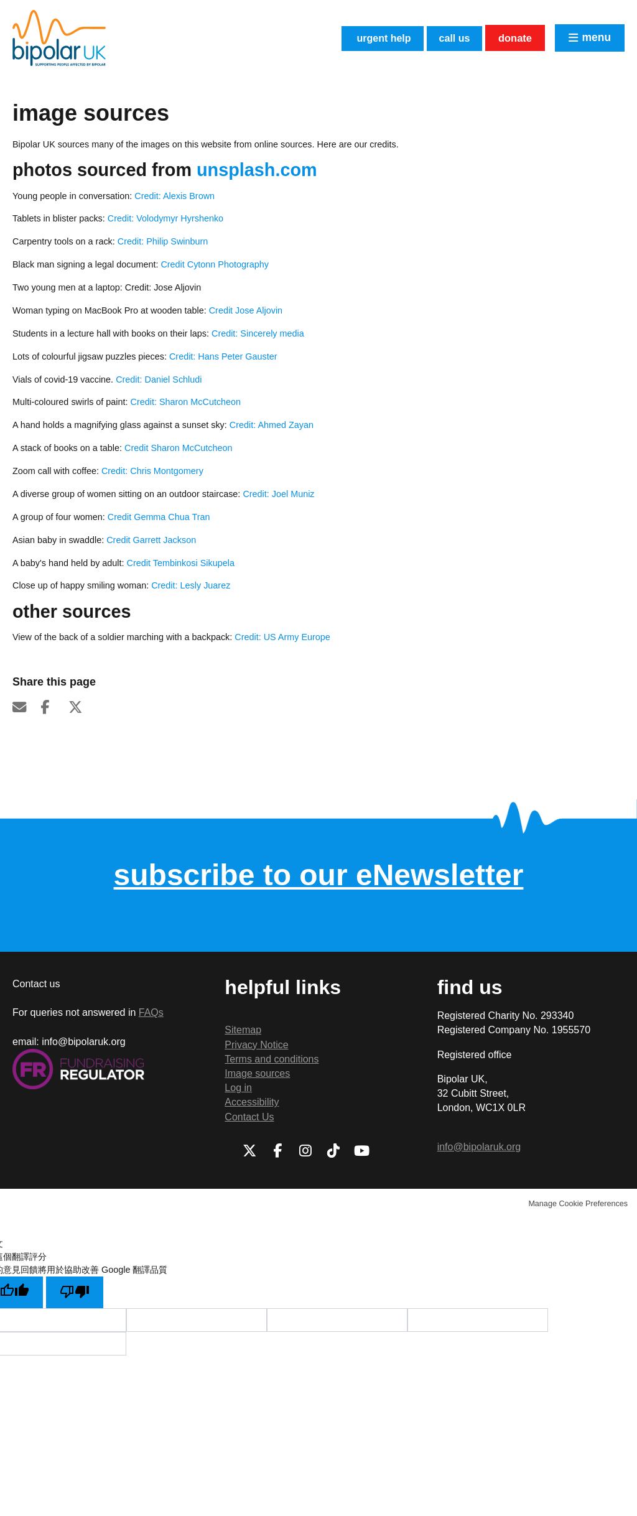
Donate (510, 38)
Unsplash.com (257, 170)
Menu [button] (595, 38)
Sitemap (243, 1030)
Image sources (257, 1073)
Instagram (305, 1150)
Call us (443, 38)
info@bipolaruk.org (479, 1147)
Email (24, 707)
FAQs (151, 1012)
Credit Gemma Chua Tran (159, 517)
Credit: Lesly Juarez (190, 585)
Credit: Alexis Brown (174, 196)
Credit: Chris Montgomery (152, 471)
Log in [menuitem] (238, 1087)
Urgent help (363, 38)
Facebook (52, 707)
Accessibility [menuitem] (252, 1102)
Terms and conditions (271, 1059)
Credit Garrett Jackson (150, 540)
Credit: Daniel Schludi (159, 379)
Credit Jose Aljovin (245, 310)
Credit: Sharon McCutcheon (186, 402)
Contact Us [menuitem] (249, 1117)
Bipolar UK (59, 38)
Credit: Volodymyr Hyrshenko (165, 218)
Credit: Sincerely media (258, 333)
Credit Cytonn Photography (214, 264)
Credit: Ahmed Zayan (272, 425)
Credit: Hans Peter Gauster (223, 356)
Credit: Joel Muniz (280, 494)
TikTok (333, 1150)
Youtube (361, 1150)
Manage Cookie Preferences (578, 1203)
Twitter (80, 707)
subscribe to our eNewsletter (319, 874)
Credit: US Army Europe (282, 637)
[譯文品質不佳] (76, 1293)
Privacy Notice (256, 1044)
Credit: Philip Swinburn (163, 241)
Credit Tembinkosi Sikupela (179, 563)
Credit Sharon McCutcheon (178, 448)
